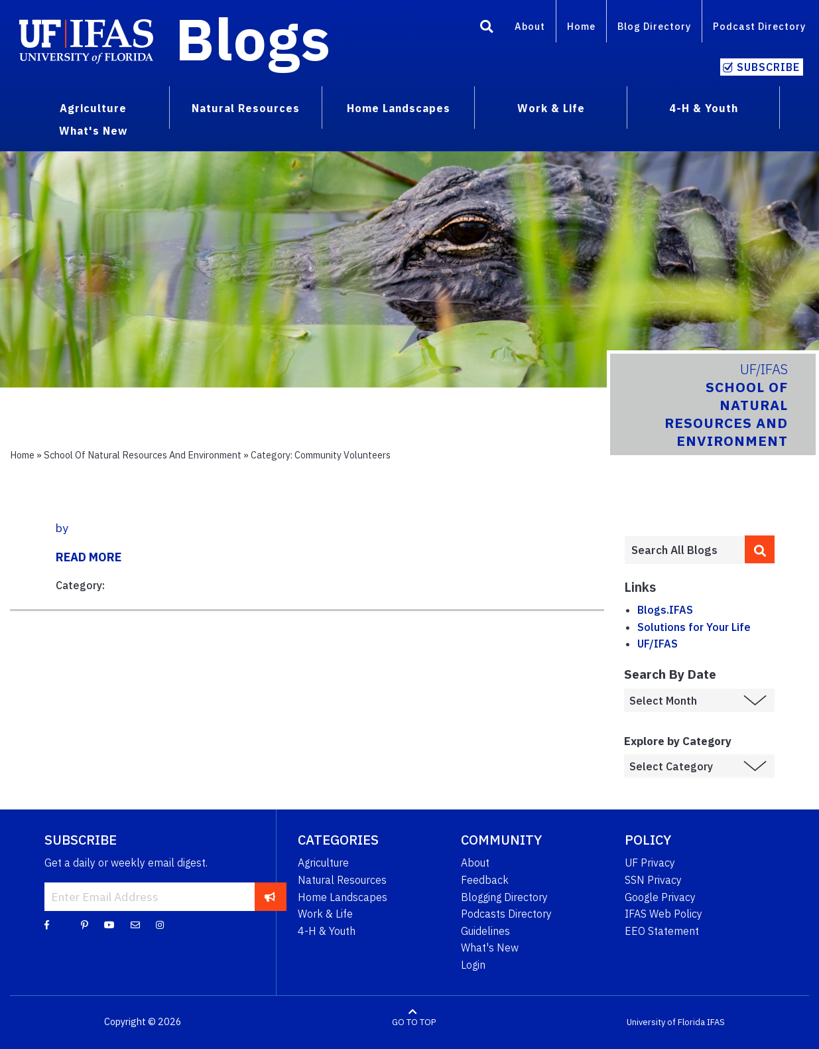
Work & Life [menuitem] (551, 108)
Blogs (253, 38)
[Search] (487, 28)
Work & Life (325, 913)
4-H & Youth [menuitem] (703, 108)
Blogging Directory (504, 897)
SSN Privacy (653, 879)
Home (581, 26)
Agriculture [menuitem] (93, 108)
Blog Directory (654, 26)
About (530, 26)
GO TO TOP (414, 1022)
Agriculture (323, 862)
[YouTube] (109, 924)
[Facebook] (46, 924)
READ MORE (88, 557)
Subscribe (768, 67)
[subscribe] (270, 896)
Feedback (485, 879)
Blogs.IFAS (665, 609)
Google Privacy (660, 897)
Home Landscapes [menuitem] (398, 108)
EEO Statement (662, 931)
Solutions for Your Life (694, 627)
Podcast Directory (759, 26)
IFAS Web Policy (663, 913)
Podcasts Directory (506, 913)
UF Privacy (650, 862)
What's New (490, 947)
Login (473, 964)
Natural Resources (342, 879)
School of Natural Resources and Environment (142, 455)
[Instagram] (160, 924)
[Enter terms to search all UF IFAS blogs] (684, 550)
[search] (760, 549)
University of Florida (666, 1022)
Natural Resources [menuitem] (246, 108)
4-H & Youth (326, 931)
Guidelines (485, 931)
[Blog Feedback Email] (135, 924)
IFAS (716, 1022)
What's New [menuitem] (93, 130)
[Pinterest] (84, 924)
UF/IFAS (657, 643)
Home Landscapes (342, 897)
